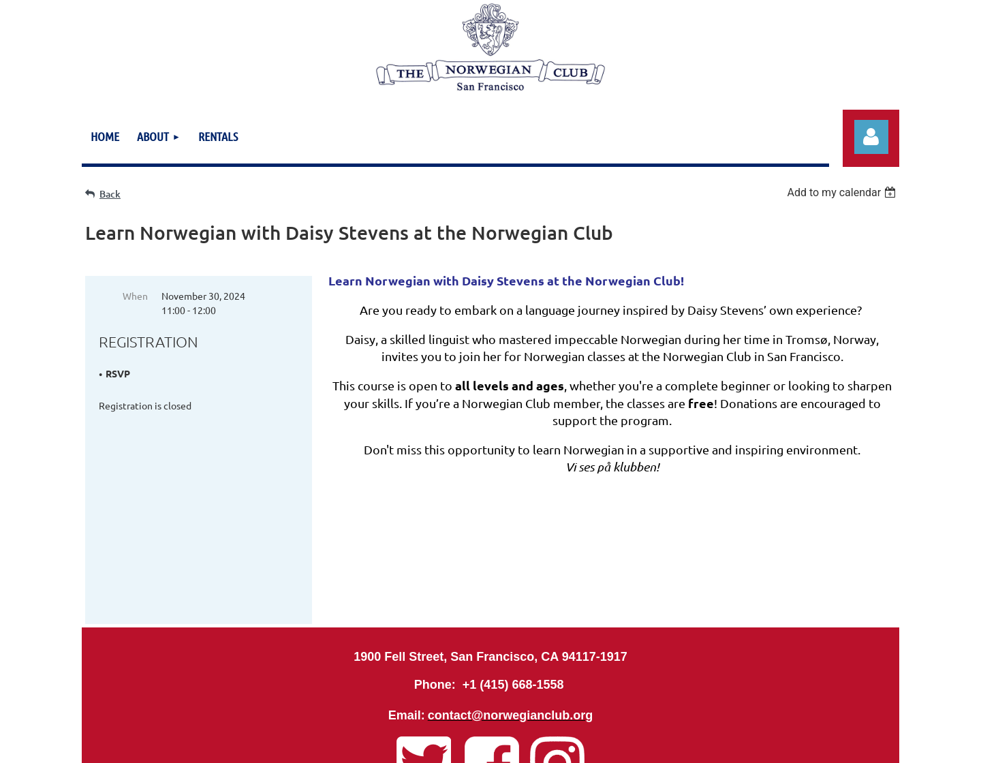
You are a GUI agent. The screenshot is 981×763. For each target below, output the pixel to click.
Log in (871, 137)
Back (110, 193)
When (135, 296)
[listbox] (843, 192)
